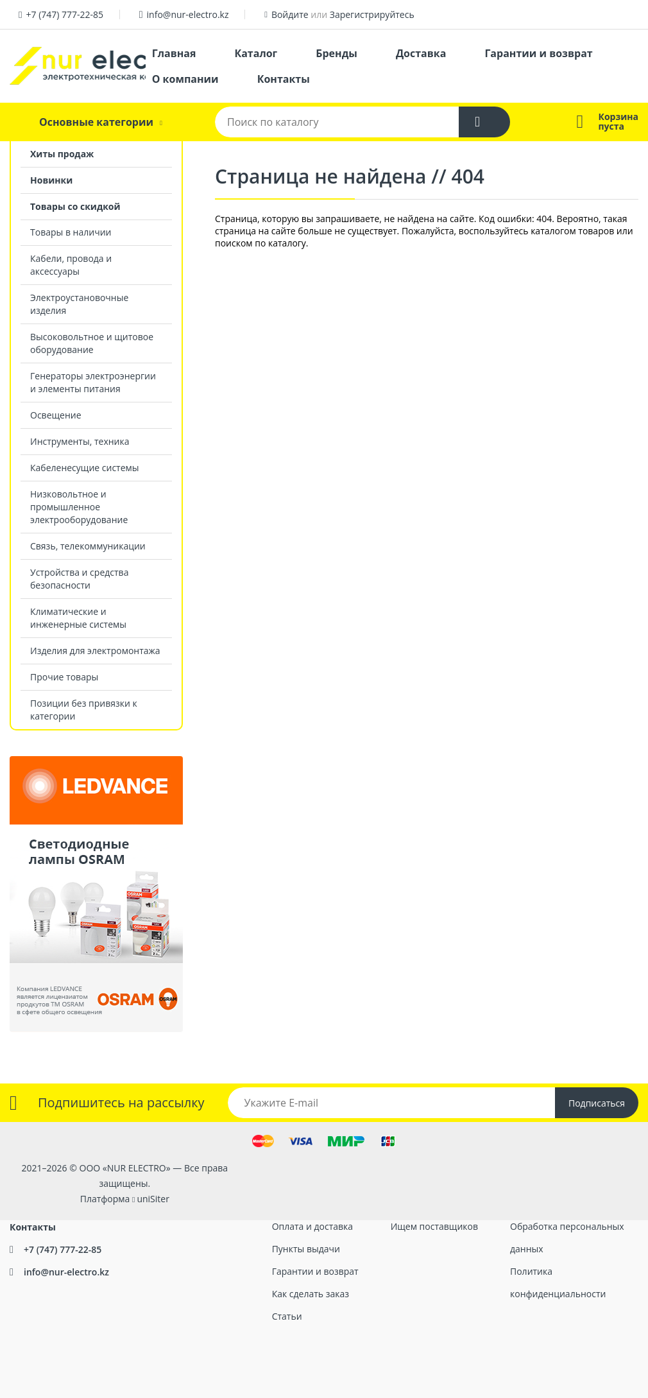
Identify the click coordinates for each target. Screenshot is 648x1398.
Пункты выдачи (306, 1249)
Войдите (290, 14)
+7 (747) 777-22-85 (64, 14)
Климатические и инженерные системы (78, 617)
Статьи (287, 1316)
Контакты (283, 79)
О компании (185, 79)
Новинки (51, 180)
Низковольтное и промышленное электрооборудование (79, 507)
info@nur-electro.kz (188, 14)
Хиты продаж (62, 154)
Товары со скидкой (75, 206)
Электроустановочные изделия (79, 303)
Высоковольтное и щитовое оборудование (91, 343)
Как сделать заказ (310, 1294)
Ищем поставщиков (434, 1226)
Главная (174, 53)
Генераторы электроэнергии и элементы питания (93, 382)
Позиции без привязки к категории (83, 709)
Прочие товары (64, 677)
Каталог (255, 53)
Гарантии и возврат (538, 53)
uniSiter (153, 1199)
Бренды (336, 53)
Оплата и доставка (313, 1226)
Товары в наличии (70, 232)
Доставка (421, 53)
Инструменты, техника (80, 441)
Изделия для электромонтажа (95, 650)
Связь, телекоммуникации (88, 546)
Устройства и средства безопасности (79, 578)
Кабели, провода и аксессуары (71, 264)
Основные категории (96, 122)
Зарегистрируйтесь (372, 14)
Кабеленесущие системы (84, 468)
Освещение (55, 415)
